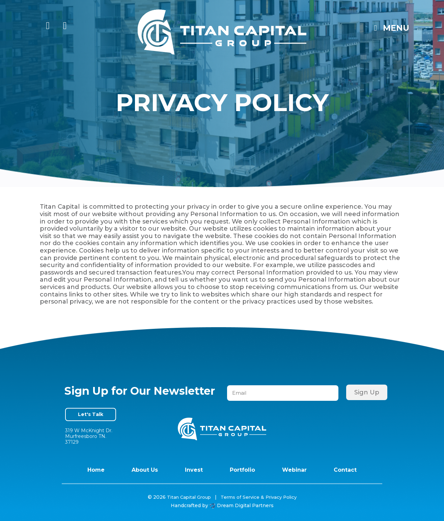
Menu (389, 28)
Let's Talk (90, 414)
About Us (145, 470)
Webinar (294, 470)
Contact (345, 470)
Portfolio (242, 470)
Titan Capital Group (189, 497)
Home (96, 470)
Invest (194, 470)
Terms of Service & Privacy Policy (259, 497)
